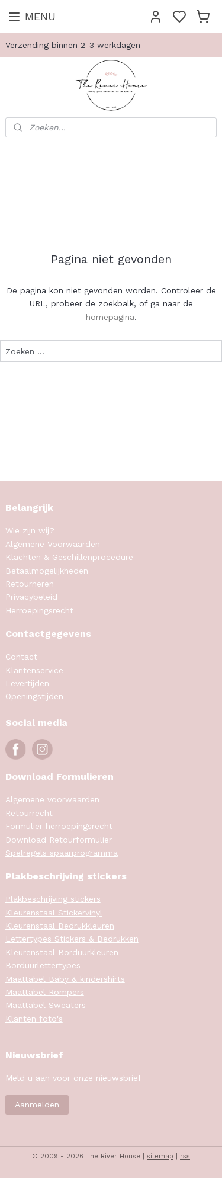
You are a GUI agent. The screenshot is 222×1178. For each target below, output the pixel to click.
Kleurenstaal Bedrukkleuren (59, 925)
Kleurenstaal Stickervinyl (53, 912)
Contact (21, 656)
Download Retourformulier (58, 839)
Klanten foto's (34, 1018)
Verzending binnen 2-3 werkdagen (72, 45)
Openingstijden (34, 696)
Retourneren (29, 583)
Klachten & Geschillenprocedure (69, 557)
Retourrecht (29, 813)
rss (185, 1156)
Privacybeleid (31, 596)
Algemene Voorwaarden (52, 544)
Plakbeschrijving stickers (53, 899)
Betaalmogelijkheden (46, 570)
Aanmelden (37, 1104)
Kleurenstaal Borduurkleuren (61, 952)
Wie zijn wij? (29, 530)
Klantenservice (34, 670)
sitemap (160, 1156)
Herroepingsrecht (39, 610)
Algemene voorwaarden (52, 799)
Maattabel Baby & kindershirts (65, 979)
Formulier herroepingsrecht (58, 826)
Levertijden (27, 683)
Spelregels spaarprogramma (61, 852)
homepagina (110, 317)
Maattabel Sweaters (45, 1005)
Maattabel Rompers (44, 992)
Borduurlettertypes (43, 965)
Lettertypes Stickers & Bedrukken (72, 938)
